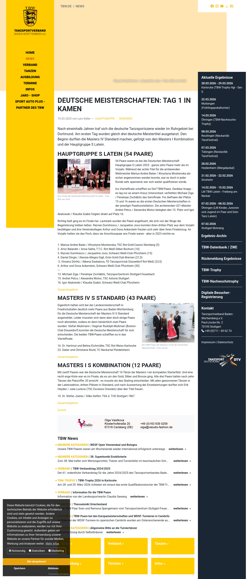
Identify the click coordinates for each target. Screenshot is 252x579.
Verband (30, 65)
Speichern (19, 568)
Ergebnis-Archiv (214, 233)
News (30, 58)
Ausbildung (30, 77)
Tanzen (30, 71)
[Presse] (231, 6)
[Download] (226, 6)
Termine (30, 83)
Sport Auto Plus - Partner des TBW (30, 104)
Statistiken (37, 550)
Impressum (208, 340)
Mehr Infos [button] (52, 543)
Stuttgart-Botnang (212, 225)
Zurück (62, 408)
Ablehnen (53, 568)
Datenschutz (225, 340)
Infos (30, 89)
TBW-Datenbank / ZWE (219, 245)
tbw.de (66, 6)
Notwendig (17, 550)
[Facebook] (212, 6)
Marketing (56, 550)
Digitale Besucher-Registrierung (215, 292)
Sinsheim (207, 177)
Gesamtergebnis (68, 287)
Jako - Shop (30, 95)
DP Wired (64, 574)
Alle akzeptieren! (36, 561)
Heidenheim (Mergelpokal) (217, 165)
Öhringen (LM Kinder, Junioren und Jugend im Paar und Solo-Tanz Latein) (220, 210)
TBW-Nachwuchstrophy (220, 279)
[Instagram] (217, 6)
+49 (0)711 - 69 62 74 (218, 328)
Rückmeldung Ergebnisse (221, 256)
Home (30, 52)
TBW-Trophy (211, 268)
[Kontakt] (221, 6)
